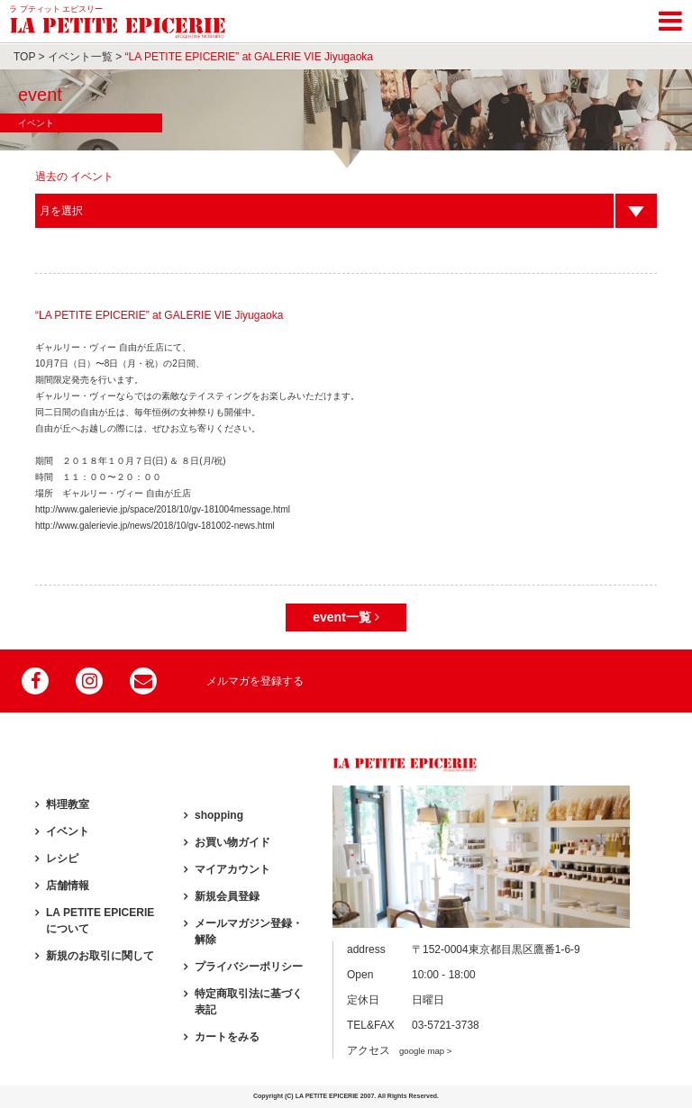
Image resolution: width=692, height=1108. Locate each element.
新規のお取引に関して (100, 955)
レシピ (62, 858)
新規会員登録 (227, 896)
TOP (24, 56)
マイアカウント (232, 869)
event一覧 (345, 617)
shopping (219, 815)
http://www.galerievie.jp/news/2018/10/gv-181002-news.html (155, 526)
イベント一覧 (80, 56)
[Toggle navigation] (670, 18)
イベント (67, 831)
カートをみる (227, 1037)
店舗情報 (67, 885)
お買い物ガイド (232, 842)
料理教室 (67, 804)
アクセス (399, 1050)
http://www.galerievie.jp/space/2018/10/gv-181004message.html (162, 509)
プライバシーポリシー (249, 966)
